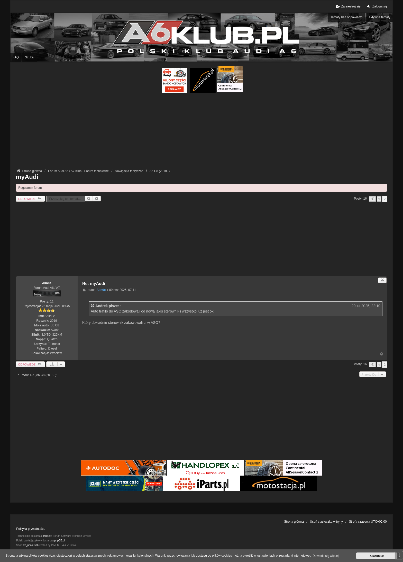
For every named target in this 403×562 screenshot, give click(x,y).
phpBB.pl (59, 540)
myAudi (27, 176)
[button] (372, 199)
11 (51, 301)
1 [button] (379, 199)
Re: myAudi (93, 283)
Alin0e (46, 283)
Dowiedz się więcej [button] (325, 556)
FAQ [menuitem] (16, 57)
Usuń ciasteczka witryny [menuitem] (326, 521)
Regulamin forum (30, 188)
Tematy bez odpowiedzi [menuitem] (346, 17)
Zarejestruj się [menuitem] (348, 6)
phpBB (46, 535)
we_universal (30, 545)
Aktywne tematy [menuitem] (379, 17)
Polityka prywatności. (30, 529)
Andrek (101, 306)
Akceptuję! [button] (377, 555)
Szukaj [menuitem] (29, 57)
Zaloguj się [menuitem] (376, 6)
